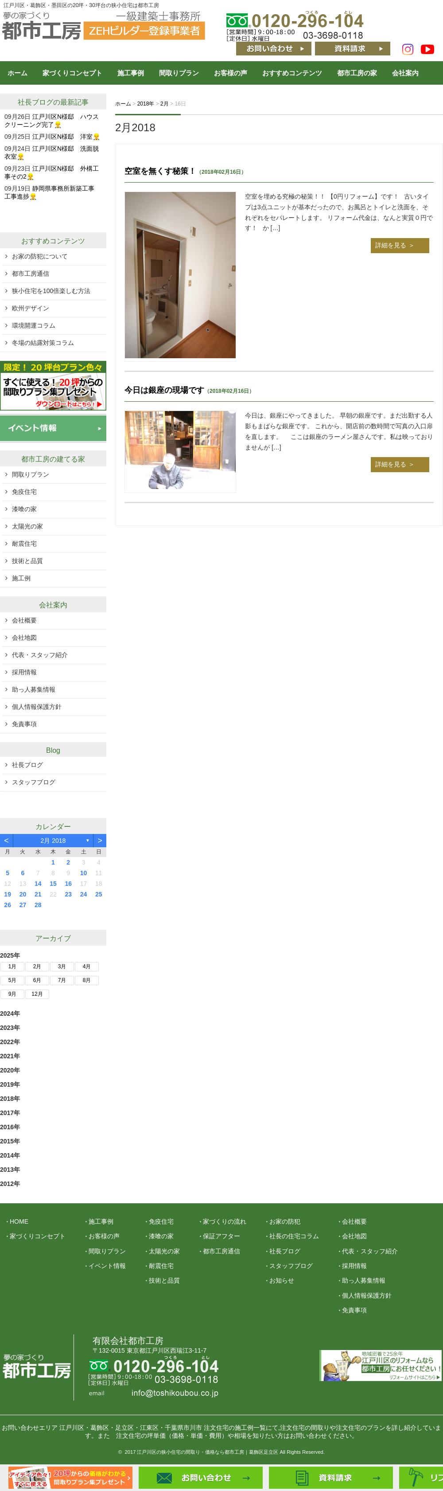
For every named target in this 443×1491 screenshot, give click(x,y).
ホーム (17, 73)
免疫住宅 (24, 491)
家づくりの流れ (224, 1221)
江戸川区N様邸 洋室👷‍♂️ (66, 136)
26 (7, 904)
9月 (12, 994)
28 (38, 904)
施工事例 (130, 73)
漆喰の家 (24, 509)
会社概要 (24, 620)
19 (7, 894)
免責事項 (24, 724)
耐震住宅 (24, 543)
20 (23, 894)
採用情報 (24, 672)
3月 (62, 966)
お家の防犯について (40, 256)
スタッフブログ (33, 782)
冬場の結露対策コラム (43, 342)
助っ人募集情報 (33, 689)
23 (68, 894)
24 (83, 894)
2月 (37, 966)
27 (23, 904)
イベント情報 (107, 1265)
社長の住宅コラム (294, 1236)
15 (53, 883)
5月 (12, 980)
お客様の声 (230, 73)
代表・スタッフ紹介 (40, 654)
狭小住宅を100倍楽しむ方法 (51, 290)
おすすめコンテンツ (292, 73)
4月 (87, 966)
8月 (87, 980)
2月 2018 (53, 840)
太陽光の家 (27, 526)
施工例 (21, 578)
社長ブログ (35, 102)
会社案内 (405, 73)
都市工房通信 (30, 273)
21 (38, 894)
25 (98, 894)
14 (38, 883)
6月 (37, 980)
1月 (12, 966)
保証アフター (221, 1236)
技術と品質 (27, 560)
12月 (37, 994)
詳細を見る (390, 245)
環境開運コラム (33, 325)
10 (83, 873)
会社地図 (24, 637)
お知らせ (281, 1280)
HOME (19, 1221)
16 (68, 883)
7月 (62, 980)
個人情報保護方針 (37, 706)
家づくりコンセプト (72, 73)
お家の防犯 (284, 1221)
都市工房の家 (357, 73)
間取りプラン (179, 73)
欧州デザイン (30, 308)
